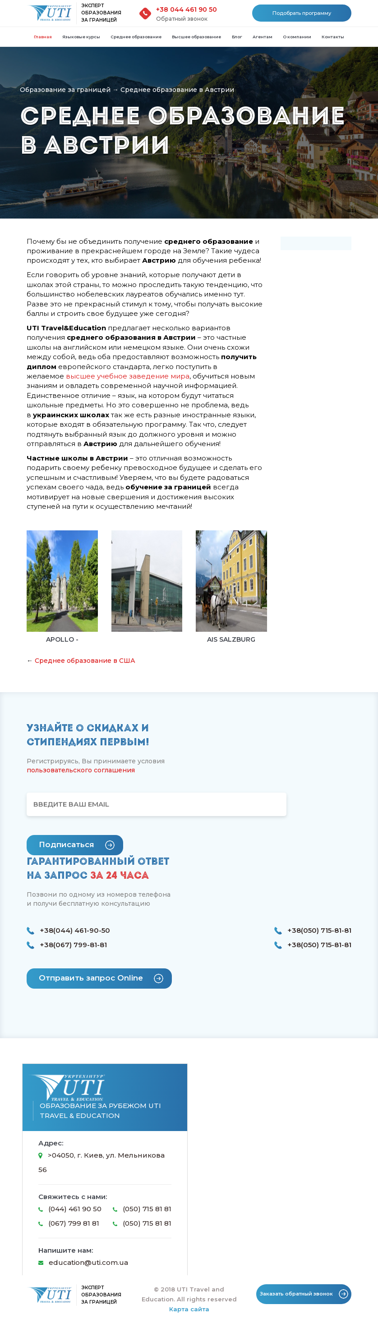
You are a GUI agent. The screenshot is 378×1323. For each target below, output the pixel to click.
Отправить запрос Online (101, 978)
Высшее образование (196, 36)
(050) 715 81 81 (142, 1208)
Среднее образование (136, 36)
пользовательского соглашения (81, 770)
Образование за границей (65, 90)
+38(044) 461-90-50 (68, 930)
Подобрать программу (301, 13)
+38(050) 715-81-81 (312, 930)
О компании (297, 36)
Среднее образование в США (85, 661)
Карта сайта (189, 1309)
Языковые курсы (81, 36)
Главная (43, 36)
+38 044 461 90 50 (186, 9)
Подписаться (77, 845)
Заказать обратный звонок (304, 1294)
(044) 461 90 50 (69, 1208)
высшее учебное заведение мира (127, 376)
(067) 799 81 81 (68, 1223)
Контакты (333, 36)
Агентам (262, 36)
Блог (237, 36)
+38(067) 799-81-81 (67, 944)
